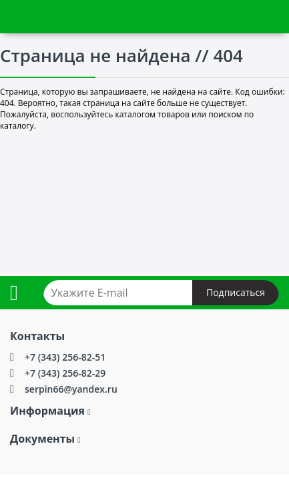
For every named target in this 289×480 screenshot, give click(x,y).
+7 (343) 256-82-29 (65, 373)
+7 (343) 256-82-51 (65, 357)
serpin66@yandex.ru (71, 389)
